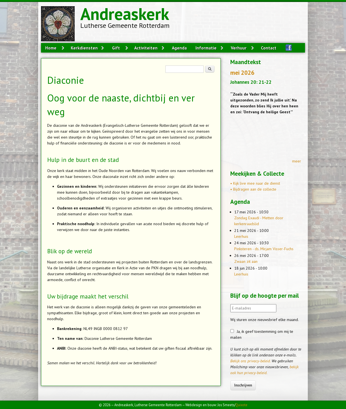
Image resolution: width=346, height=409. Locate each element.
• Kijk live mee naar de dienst (255, 183)
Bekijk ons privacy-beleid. (250, 360)
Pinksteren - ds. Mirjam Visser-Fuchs (263, 248)
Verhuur (239, 48)
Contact (268, 48)
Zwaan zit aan (246, 261)
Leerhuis (241, 236)
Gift (116, 48)
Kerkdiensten (84, 48)
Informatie (206, 48)
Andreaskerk (124, 14)
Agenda (179, 48)
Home (50, 48)
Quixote (241, 405)
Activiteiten (146, 48)
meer (296, 161)
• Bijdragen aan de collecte (253, 189)
